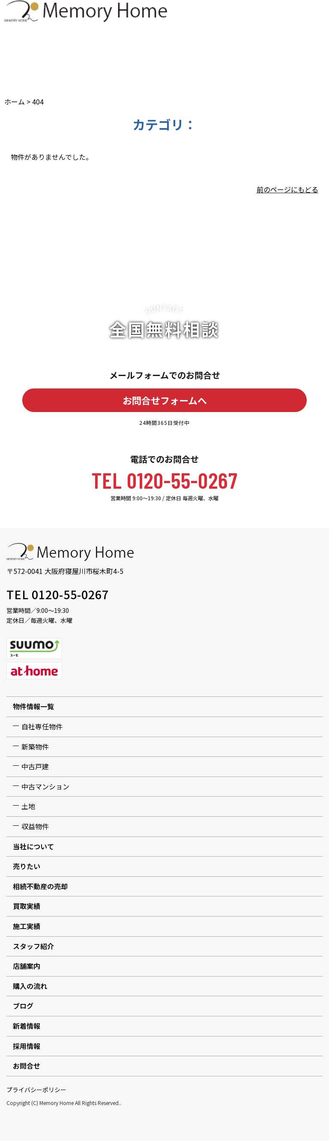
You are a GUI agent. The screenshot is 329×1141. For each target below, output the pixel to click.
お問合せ (26, 1065)
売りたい (26, 866)
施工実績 (26, 926)
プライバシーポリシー (36, 1089)
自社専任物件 (42, 726)
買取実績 (26, 906)
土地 (28, 806)
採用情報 (26, 1046)
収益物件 (35, 826)
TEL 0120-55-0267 (165, 479)
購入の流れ (30, 986)
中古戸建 (35, 766)
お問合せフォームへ (165, 400)
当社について (33, 846)
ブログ (23, 1006)
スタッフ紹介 (33, 946)
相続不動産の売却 (40, 886)
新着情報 (26, 1026)
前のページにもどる (287, 189)
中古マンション (45, 786)
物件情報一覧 (33, 706)
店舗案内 (26, 966)
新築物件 (35, 746)
